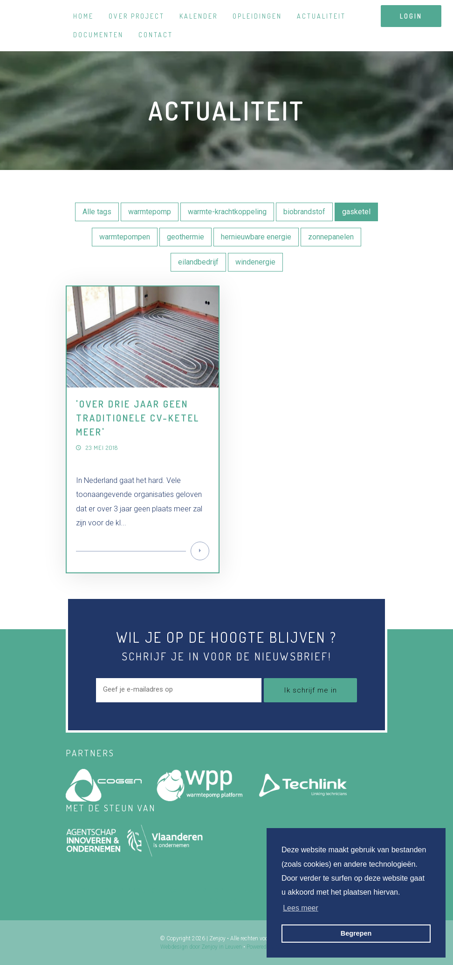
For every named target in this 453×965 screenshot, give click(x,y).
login (411, 16)
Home (83, 16)
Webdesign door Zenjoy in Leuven (201, 947)
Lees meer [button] (300, 908)
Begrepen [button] (356, 933)
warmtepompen (124, 236)
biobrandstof (304, 211)
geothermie (185, 236)
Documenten (98, 35)
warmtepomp (149, 211)
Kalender (198, 16)
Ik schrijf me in (310, 690)
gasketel (356, 211)
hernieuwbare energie (256, 236)
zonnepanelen (331, 236)
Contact (155, 35)
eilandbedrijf (198, 262)
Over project (137, 16)
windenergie (255, 262)
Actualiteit (321, 16)
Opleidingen (257, 16)
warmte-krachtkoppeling (227, 211)
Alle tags (96, 211)
